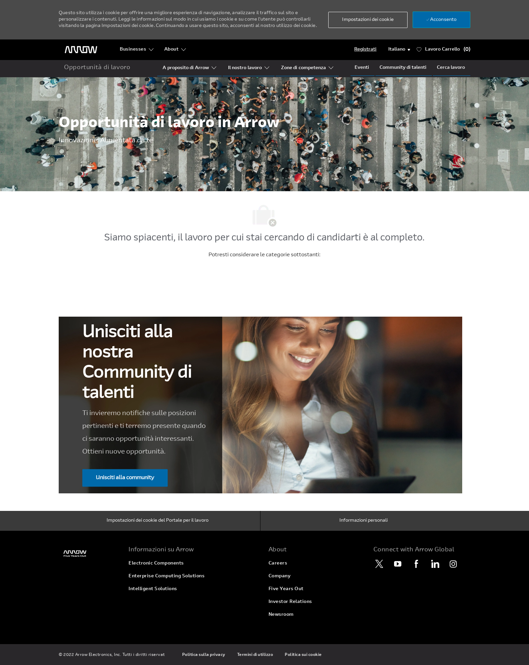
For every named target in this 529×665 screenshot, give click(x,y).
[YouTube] (398, 564)
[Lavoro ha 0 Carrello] (444, 49)
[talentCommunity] (403, 67)
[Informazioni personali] (363, 521)
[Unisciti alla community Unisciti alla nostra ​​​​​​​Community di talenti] (125, 478)
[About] (175, 49)
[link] (89, 553)
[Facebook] (416, 564)
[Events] (362, 67)
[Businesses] (137, 49)
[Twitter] (379, 564)
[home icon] (97, 68)
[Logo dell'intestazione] (81, 50)
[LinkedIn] (435, 564)
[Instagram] (453, 564)
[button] (367, 20)
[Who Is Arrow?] (186, 68)
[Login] (365, 49)
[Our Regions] (303, 68)
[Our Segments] (245, 68)
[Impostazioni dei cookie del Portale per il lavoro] (157, 521)
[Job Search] (451, 67)
